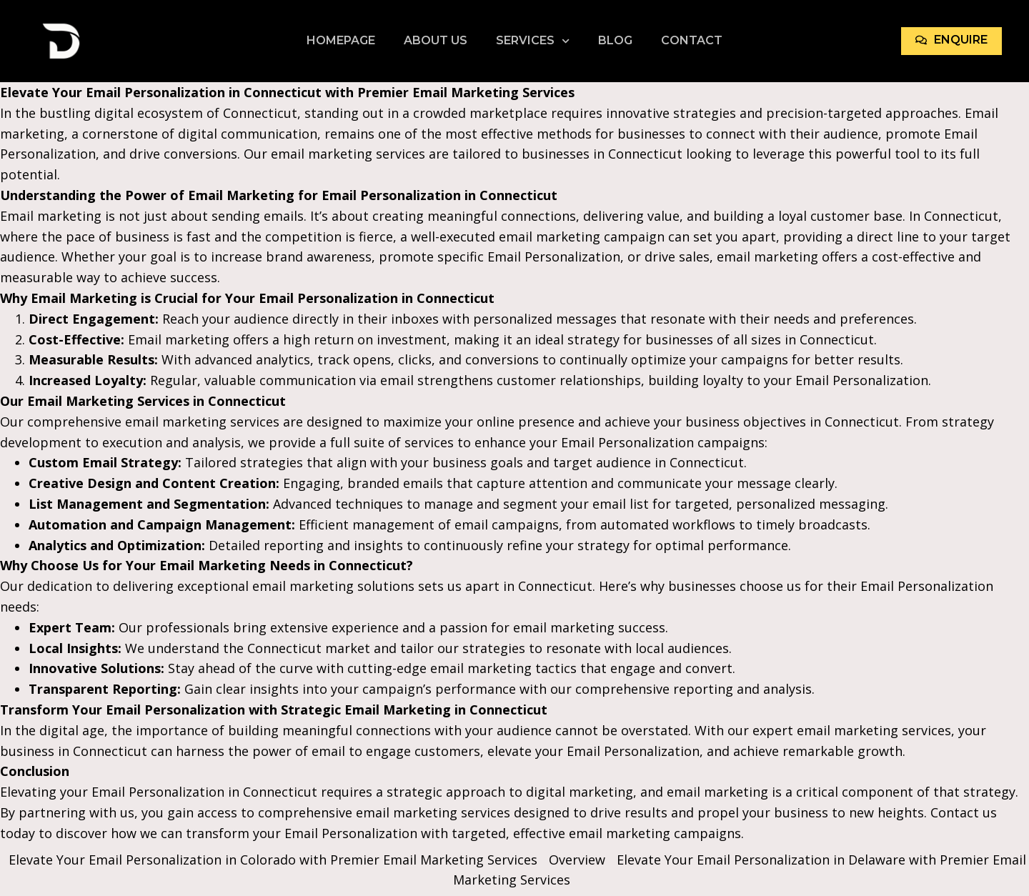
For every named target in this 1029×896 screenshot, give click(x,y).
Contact (691, 40)
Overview (577, 859)
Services (533, 41)
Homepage (341, 40)
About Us (435, 40)
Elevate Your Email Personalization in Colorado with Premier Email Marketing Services (273, 859)
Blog (615, 40)
